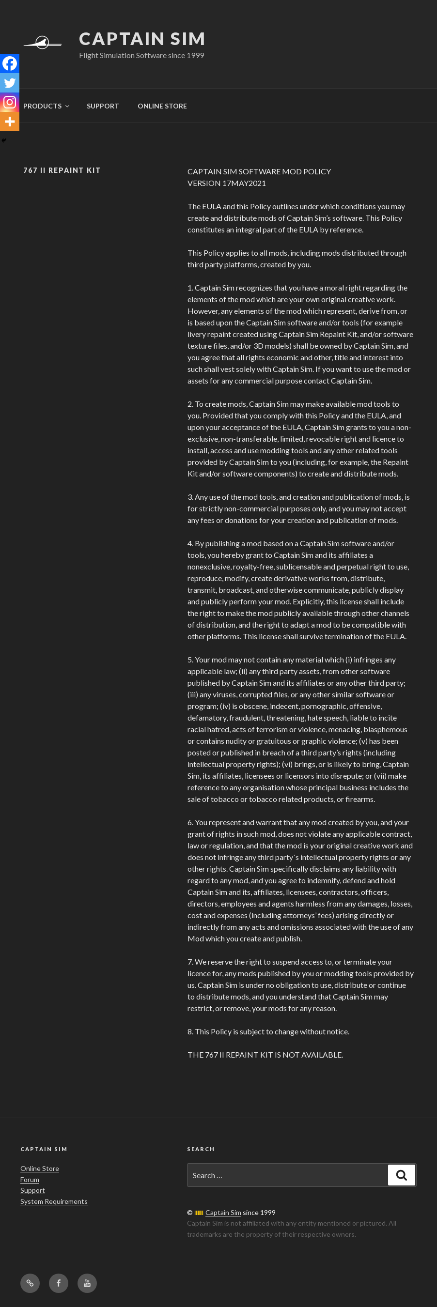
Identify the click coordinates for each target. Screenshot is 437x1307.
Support (32, 1190)
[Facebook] (9, 63)
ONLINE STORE (162, 106)
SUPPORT (103, 106)
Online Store (39, 1168)
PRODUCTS (47, 106)
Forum (29, 1179)
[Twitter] (9, 82)
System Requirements (54, 1201)
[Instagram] (9, 102)
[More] (9, 121)
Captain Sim (142, 38)
